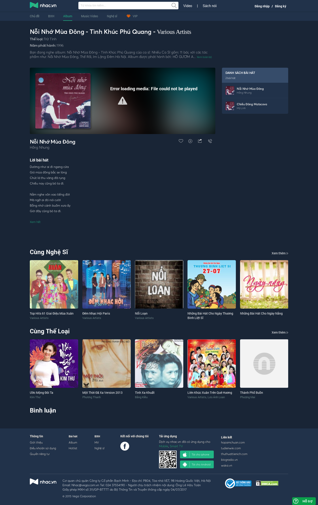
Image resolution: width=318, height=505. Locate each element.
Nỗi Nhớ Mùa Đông (250, 88)
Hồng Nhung (244, 92)
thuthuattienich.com (234, 454)
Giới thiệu (36, 442)
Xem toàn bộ (204, 57)
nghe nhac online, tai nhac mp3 (43, 6)
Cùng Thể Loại (50, 331)
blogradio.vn (229, 459)
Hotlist (73, 448)
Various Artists (174, 31)
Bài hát (73, 436)
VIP (132, 16)
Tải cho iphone (196, 454)
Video (187, 6)
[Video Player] (122, 101)
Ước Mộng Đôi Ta (41, 392)
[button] (122, 100)
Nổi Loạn (141, 313)
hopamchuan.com (233, 442)
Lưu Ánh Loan (216, 397)
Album (67, 16)
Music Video (89, 16)
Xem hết (35, 222)
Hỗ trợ (307, 501)
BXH (51, 16)
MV (97, 442)
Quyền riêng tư (39, 454)
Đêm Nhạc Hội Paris (96, 313)
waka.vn (226, 465)
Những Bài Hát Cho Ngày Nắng (261, 313)
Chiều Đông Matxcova (252, 104)
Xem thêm (280, 253)
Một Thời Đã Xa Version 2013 (102, 392)
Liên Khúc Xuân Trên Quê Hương (209, 392)
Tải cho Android (196, 464)
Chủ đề (34, 16)
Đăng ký (280, 6)
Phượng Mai (247, 397)
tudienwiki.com (231, 448)
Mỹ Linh (241, 108)
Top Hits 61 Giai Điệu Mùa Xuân (52, 313)
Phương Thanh (91, 397)
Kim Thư (35, 397)
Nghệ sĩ (112, 16)
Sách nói (210, 6)
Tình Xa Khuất (145, 392)
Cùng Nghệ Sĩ (49, 252)
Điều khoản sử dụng (43, 448)
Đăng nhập (262, 6)
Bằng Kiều (141, 397)
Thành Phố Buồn (251, 392)
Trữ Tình (50, 39)
